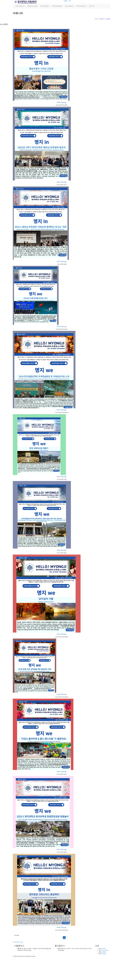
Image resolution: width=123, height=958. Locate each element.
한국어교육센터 (69, 6)
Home (96, 19)
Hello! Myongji (61, 102)
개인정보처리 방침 (18, 942)
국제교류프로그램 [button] (32, 6)
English (66, 1)
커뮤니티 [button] (92, 6)
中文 (70, 1)
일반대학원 (103, 952)
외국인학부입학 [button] (44, 6)
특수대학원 (103, 953)
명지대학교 (103, 948)
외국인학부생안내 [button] (81, 6)
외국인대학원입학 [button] (57, 6)
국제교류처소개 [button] (20, 6)
